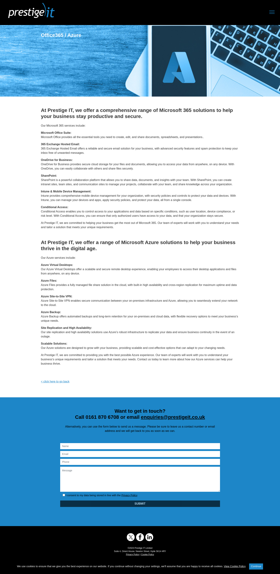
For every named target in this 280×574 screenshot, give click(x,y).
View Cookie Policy (235, 566)
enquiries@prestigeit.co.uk (173, 417)
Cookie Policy (147, 554)
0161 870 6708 (102, 417)
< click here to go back (55, 381)
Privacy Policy (129, 495)
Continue (256, 566)
